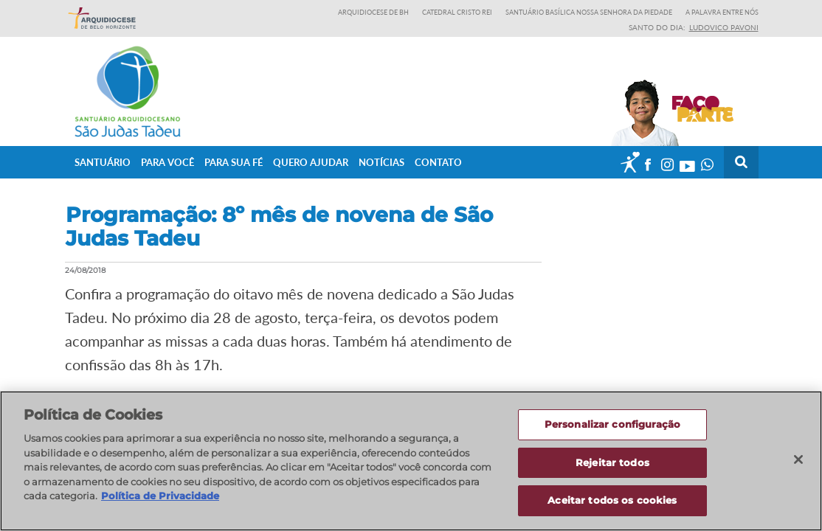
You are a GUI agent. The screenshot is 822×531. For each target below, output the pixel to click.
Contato (438, 161)
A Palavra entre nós (722, 12)
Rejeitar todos (612, 462)
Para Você (167, 161)
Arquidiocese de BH (373, 12)
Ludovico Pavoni (724, 27)
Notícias (381, 161)
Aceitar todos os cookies (612, 500)
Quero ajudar (310, 161)
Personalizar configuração (612, 424)
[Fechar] (798, 459)
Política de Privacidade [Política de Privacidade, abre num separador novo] (160, 496)
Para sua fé (233, 161)
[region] (411, 461)
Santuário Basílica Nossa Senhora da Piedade (588, 12)
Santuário (103, 161)
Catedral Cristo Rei (457, 12)
